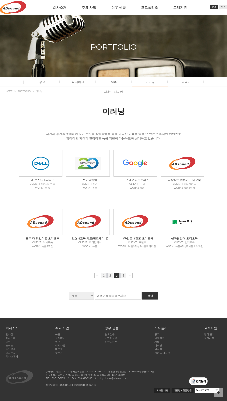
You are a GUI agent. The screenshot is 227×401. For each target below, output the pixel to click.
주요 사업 (89, 7)
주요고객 (11, 349)
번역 (57, 341)
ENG (223, 7)
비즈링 (59, 349)
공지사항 (209, 338)
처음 (97, 275)
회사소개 (60, 7)
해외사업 (60, 345)
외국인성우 (111, 341)
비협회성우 (111, 338)
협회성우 (110, 334)
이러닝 (150, 82)
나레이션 (78, 82)
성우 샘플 (118, 7)
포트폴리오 (149, 7)
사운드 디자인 (162, 352)
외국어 (185, 82)
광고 (42, 82)
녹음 (57, 334)
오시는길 (11, 352)
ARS (114, 82)
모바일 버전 (162, 390)
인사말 (9, 334)
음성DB (59, 338)
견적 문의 (209, 334)
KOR (213, 7)
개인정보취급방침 (182, 390)
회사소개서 (12, 356)
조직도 (9, 345)
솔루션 (59, 352)
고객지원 (180, 7)
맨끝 (130, 275)
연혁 (8, 341)
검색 (150, 295)
